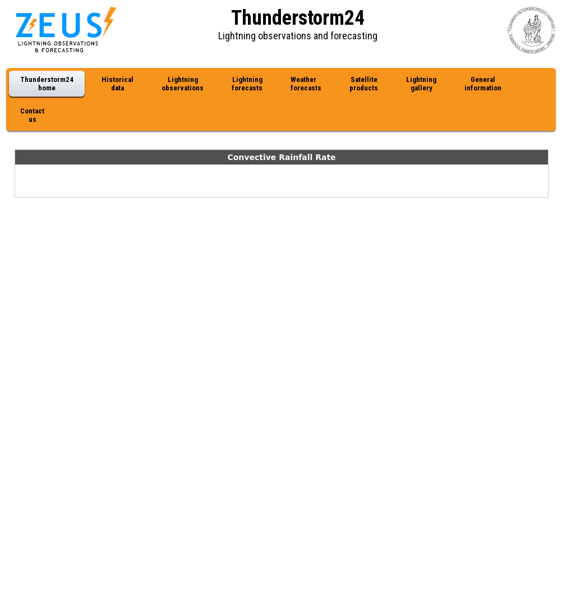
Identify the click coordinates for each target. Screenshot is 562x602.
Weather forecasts (306, 83)
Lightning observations (183, 83)
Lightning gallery (421, 83)
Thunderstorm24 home (46, 83)
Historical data (117, 83)
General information (482, 83)
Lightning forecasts (247, 83)
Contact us (32, 115)
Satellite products (363, 83)
